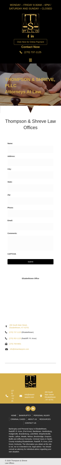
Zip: (9, 195)
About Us (32, 419)
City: (9, 169)
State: (10, 182)
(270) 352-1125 (15, 338)
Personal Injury (42, 415)
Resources (45, 419)
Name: (10, 143)
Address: (11, 156)
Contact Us (30, 423)
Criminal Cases (18, 419)
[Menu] (30, 60)
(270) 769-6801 (15, 344)
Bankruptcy (25, 415)
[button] (28, 408)
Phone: (10, 208)
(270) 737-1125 (32, 52)
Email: (10, 220)
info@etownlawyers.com (19, 349)
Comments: (12, 233)
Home (13, 415)
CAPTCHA (12, 254)
